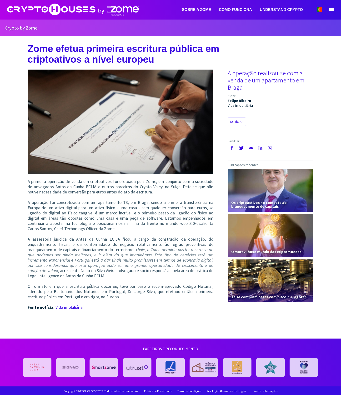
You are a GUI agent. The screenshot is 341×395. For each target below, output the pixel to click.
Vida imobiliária (69, 307)
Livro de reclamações (264, 391)
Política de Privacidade (158, 391)
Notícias (236, 122)
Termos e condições (189, 391)
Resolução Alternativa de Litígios (226, 391)
